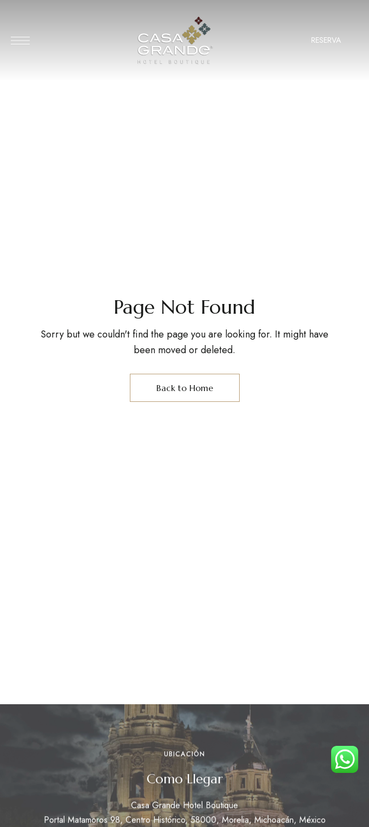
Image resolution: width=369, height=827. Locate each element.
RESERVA (326, 40)
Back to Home (184, 387)
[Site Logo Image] (175, 40)
